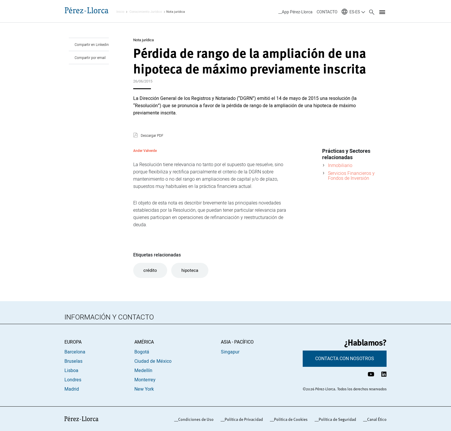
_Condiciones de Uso (195, 419)
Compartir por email (90, 57)
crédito (150, 270)
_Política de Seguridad (336, 419)
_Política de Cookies (290, 419)
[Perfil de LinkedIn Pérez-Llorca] (384, 374)
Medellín (143, 370)
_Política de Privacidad (243, 419)
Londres (72, 379)
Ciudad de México (153, 361)
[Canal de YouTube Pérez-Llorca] (371, 374)
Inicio (120, 11)
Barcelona (74, 352)
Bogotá (141, 352)
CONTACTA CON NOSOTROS (344, 358)
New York (144, 389)
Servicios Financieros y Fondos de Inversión (351, 175)
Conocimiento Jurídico (145, 11)
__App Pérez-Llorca (295, 12)
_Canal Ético (376, 419)
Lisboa (71, 370)
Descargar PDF (152, 135)
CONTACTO (327, 12)
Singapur (230, 352)
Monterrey (145, 379)
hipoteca (189, 270)
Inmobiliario (340, 165)
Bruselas (73, 361)
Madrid (71, 389)
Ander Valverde (145, 150)
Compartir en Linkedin (92, 44)
